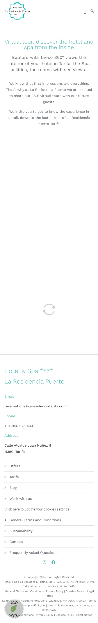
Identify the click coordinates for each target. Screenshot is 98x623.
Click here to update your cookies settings (36, 509)
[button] (92, 11)
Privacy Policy (54, 591)
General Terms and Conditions (24, 591)
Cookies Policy (75, 591)
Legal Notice (84, 614)
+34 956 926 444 (18, 426)
